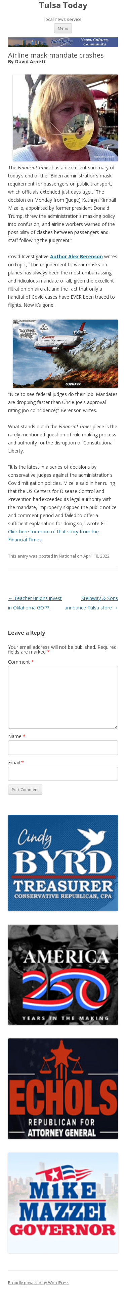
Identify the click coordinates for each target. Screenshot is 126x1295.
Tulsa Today (63, 5)
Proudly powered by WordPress (38, 1283)
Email (16, 762)
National (67, 556)
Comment (21, 662)
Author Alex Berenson (76, 256)
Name (17, 736)
